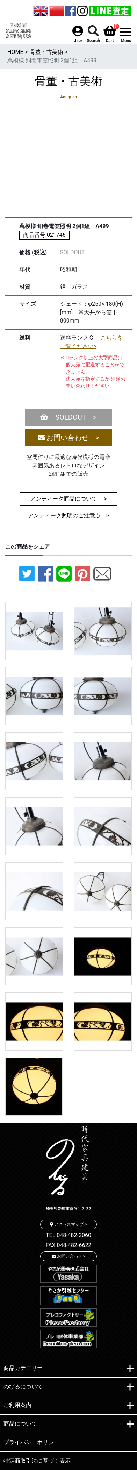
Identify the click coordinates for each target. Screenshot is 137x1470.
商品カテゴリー (68, 1368)
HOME (15, 52)
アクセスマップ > (68, 1224)
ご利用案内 (68, 1405)
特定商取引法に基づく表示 (37, 1460)
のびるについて (68, 1387)
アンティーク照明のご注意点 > (71, 515)
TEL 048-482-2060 (68, 1235)
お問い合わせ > (68, 437)
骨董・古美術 (46, 52)
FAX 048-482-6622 (69, 1245)
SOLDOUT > (68, 417)
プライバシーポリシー (31, 1442)
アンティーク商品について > (68, 498)
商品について (68, 1424)
